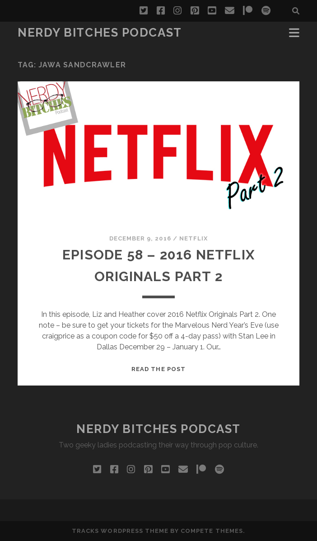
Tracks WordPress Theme (120, 530)
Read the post (158, 369)
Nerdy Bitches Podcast (100, 32)
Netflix (193, 238)
